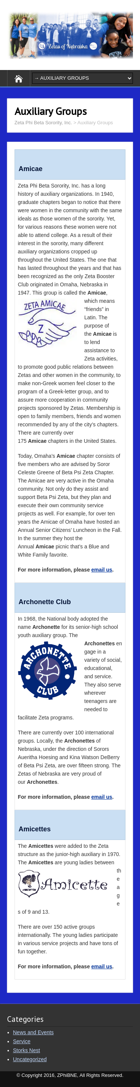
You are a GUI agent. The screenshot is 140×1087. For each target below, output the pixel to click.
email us (101, 570)
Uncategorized (30, 1059)
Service (22, 1041)
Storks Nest (26, 1050)
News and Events (33, 1032)
